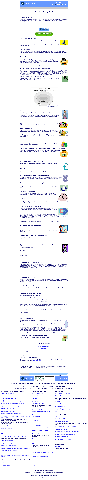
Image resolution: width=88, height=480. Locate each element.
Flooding (33, 438)
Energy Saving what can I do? (37, 416)
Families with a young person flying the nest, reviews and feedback (65, 434)
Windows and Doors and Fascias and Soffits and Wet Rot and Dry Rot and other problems (15, 436)
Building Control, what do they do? (6, 395)
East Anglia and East (4, 462)
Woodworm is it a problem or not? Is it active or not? (9, 450)
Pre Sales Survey (45, 7)
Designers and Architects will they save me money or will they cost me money (13, 396)
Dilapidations (57, 404)
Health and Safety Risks (36, 422)
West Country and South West (5, 465)
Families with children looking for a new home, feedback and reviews (66, 441)
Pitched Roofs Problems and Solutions (7, 431)
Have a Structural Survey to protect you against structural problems (11, 401)
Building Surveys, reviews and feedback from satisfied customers (65, 426)
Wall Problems (3, 435)
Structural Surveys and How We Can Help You (8, 411)
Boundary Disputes (58, 416)
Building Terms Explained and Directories (38, 393)
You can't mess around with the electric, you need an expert (10, 458)
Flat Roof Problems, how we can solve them (8, 428)
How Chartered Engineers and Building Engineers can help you (11, 406)
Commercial (28, 7)
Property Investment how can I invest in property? (40, 427)
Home (22, 7)
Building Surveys (57, 401)
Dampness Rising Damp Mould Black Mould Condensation (41, 411)
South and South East (4, 463)
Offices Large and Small (36, 400)
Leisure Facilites (34, 398)
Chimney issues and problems (5, 425)
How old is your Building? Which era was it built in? (63, 409)
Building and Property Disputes (60, 418)
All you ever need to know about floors (7, 440)
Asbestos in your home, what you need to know (8, 442)
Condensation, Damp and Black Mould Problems (8, 445)
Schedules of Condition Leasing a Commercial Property (41, 430)
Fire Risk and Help (35, 420)
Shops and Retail (35, 401)
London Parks (34, 465)
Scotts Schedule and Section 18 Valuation (39, 432)
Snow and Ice (34, 441)
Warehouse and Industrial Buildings (38, 403)
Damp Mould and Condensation (37, 409)
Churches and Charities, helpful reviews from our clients (41, 448)
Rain (33, 440)
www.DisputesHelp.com (37, 360)
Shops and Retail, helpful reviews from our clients (40, 456)
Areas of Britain (57, 463)
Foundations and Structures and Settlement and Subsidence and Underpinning (13, 430)
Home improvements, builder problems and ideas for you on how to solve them (13, 403)
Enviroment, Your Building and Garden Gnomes (8, 398)
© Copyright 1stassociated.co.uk (62, 375)
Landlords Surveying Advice (36, 425)
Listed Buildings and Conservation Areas (7, 408)
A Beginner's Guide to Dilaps (36, 408)
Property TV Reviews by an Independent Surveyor (40, 428)
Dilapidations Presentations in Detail (60, 406)
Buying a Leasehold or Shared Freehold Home (62, 393)
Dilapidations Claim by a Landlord (37, 414)
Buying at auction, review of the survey (61, 429)
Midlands (2, 467)
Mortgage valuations (44, 348)
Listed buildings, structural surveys (60, 437)
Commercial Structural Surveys (37, 396)
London (33, 462)
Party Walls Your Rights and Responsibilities (62, 421)
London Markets (34, 463)
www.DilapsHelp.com (62, 359)
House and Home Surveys (59, 446)
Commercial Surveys (58, 450)
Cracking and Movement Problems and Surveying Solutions (10, 426)
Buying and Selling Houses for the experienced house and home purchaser (67, 395)
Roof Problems (3, 433)
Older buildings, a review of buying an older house (63, 439)
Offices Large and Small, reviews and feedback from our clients (42, 452)
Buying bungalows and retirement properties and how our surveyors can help (67, 431)
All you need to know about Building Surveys (8, 393)
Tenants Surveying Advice (36, 433)
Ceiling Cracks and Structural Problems (7, 443)
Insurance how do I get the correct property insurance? (41, 423)
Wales (56, 462)
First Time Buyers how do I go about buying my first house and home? (66, 396)
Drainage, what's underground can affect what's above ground (11, 453)
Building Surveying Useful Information (61, 403)
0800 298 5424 (59, 4)
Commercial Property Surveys (37, 395)
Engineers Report (36, 7)
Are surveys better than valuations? (44, 346)
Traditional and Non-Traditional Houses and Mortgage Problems (11, 413)
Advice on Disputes (55, 7)
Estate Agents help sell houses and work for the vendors (10, 400)
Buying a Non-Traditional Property (60, 442)
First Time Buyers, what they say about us (61, 436)
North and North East (4, 468)
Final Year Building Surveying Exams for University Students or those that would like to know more (70, 408)
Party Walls (56, 411)
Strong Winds (34, 443)
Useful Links (64, 7)
